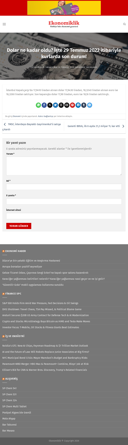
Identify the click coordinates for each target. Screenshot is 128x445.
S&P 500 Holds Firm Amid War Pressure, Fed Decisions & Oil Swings (40, 303)
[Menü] (4, 24)
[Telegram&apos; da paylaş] (89, 105)
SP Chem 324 (9, 400)
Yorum (10, 154)
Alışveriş (11, 378)
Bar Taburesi (9, 424)
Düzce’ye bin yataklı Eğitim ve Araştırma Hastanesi (31, 260)
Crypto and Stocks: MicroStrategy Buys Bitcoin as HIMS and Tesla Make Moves (46, 321)
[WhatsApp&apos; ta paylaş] (38, 105)
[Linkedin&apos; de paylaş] (78, 105)
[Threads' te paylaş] (61, 105)
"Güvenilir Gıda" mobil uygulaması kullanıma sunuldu (32, 284)
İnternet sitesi (13, 210)
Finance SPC (13, 293)
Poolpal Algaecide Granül (16, 412)
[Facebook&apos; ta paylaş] (44, 105)
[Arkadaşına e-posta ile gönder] (66, 105)
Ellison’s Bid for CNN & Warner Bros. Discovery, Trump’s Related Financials (44, 369)
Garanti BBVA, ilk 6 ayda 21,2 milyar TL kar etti (97, 126)
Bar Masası (8, 430)
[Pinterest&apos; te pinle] (72, 105)
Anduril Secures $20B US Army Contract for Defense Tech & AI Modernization (45, 315)
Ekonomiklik (38, 67)
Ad (8, 181)
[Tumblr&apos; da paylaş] (83, 105)
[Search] (124, 24)
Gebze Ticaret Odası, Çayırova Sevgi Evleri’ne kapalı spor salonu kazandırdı (45, 272)
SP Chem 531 (9, 394)
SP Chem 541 (9, 388)
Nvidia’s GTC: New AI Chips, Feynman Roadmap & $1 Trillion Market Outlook (45, 345)
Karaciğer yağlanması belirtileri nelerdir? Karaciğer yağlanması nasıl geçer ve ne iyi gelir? (53, 278)
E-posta (11, 195)
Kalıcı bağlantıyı (45, 116)
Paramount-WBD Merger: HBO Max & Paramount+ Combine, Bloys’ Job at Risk (45, 363)
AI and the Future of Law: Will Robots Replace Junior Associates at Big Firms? (45, 351)
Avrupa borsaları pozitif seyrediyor (22, 266)
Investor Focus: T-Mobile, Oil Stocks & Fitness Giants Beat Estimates (40, 327)
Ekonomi (64, 45)
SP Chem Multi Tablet (14, 406)
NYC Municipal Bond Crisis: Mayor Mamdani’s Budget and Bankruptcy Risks (44, 357)
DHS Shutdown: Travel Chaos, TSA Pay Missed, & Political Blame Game (42, 309)
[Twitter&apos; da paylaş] (55, 105)
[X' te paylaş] (49, 105)
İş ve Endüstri (15, 336)
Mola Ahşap (8, 418)
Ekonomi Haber (15, 251)
